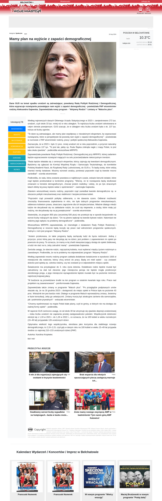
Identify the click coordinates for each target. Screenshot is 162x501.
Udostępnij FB (16, 122)
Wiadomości (65, 1)
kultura (17, 152)
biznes (17, 169)
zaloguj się (145, 1)
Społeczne (19, 33)
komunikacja (17, 146)
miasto (17, 135)
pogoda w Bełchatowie (136, 33)
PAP (25, 34)
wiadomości (16, 129)
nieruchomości (17, 164)
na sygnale (16, 140)
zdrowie (17, 158)
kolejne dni (126, 43)
